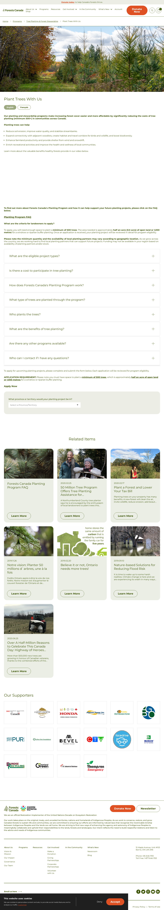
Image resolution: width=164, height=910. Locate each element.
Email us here (13, 891)
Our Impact (9, 858)
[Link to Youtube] (153, 892)
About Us (30, 9)
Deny (99, 902)
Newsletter (148, 808)
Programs (43, 9)
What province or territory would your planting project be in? (40, 399)
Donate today (67, 2)
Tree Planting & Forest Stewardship (42, 21)
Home (5, 21)
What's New (104, 9)
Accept (115, 901)
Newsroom (92, 851)
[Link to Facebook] (138, 892)
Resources (55, 9)
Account (118, 9)
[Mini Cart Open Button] (158, 10)
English (10, 107)
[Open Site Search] (152, 10)
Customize (22, 905)
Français (24, 107)
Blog (90, 855)
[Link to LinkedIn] (158, 892)
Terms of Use (154, 907)
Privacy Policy (139, 907)
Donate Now (137, 10)
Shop (28, 11)
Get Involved (68, 9)
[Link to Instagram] (148, 892)
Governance (9, 861)
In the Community (87, 9)
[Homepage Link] (13, 10)
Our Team (8, 865)
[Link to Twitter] (143, 892)
